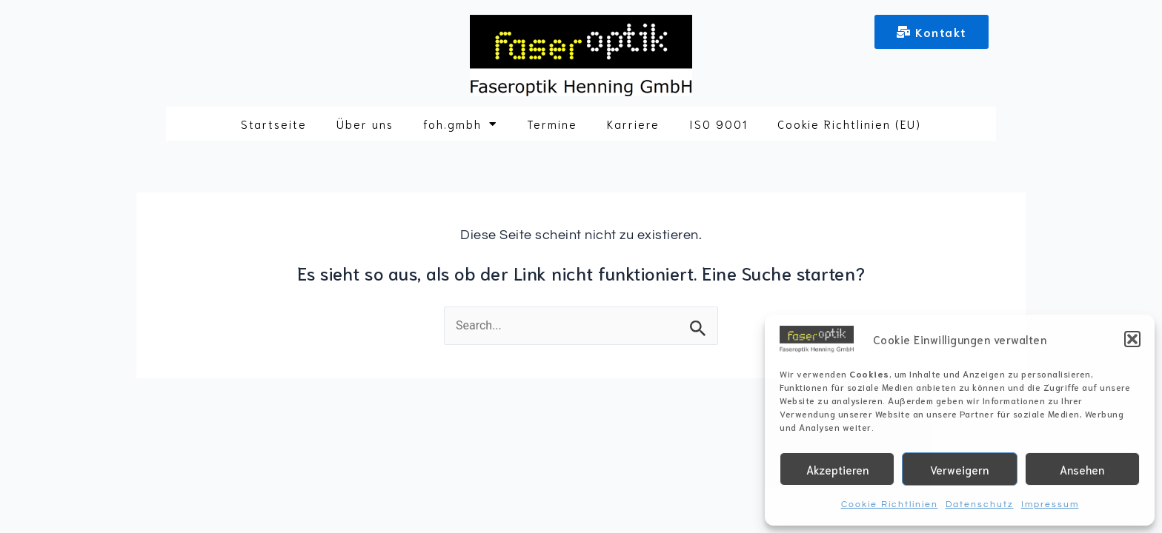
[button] (1132, 339)
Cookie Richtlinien (889, 504)
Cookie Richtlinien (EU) (849, 123)
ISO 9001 (718, 123)
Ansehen (1082, 469)
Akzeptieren (837, 469)
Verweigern (959, 469)
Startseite (274, 123)
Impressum (1050, 504)
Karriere (633, 123)
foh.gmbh (460, 124)
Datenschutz (980, 504)
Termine (552, 123)
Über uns (365, 123)
